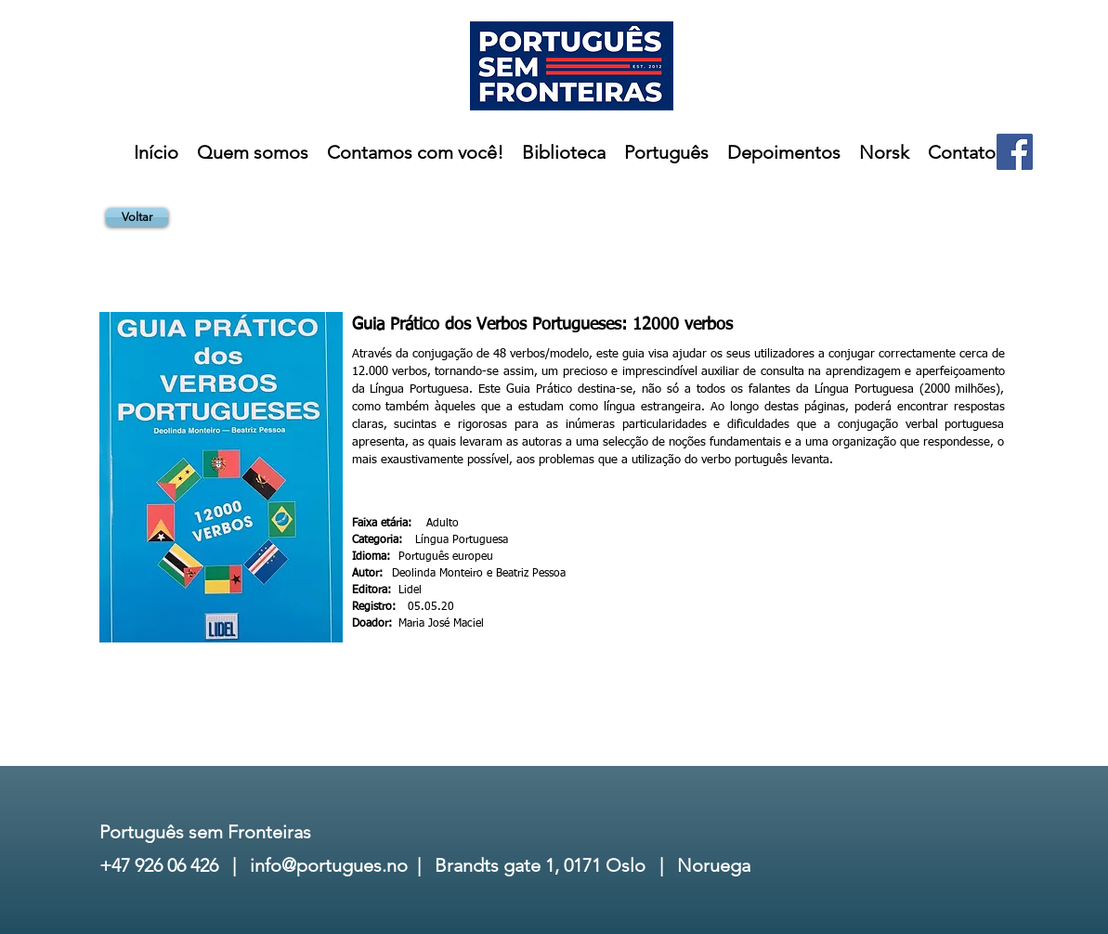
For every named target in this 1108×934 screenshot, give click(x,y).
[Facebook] (1015, 152)
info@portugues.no (329, 865)
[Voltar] (137, 217)
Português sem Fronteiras (205, 832)
